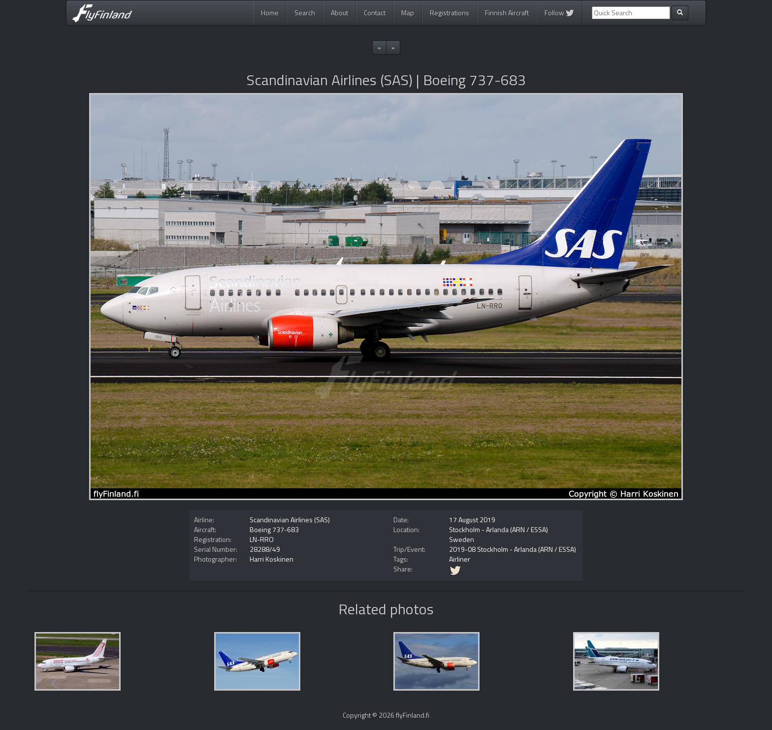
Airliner (459, 559)
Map (407, 12)
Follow (559, 12)
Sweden (461, 539)
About (339, 12)
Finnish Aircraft (507, 12)
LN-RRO (262, 539)
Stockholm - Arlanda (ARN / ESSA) (498, 529)
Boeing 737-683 (274, 529)
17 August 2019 (472, 519)
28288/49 (265, 549)
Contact (375, 12)
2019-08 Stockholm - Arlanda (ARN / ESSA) (512, 549)
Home (270, 12)
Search (304, 12)
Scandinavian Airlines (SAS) (290, 519)
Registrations (449, 12)
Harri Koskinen (271, 559)
